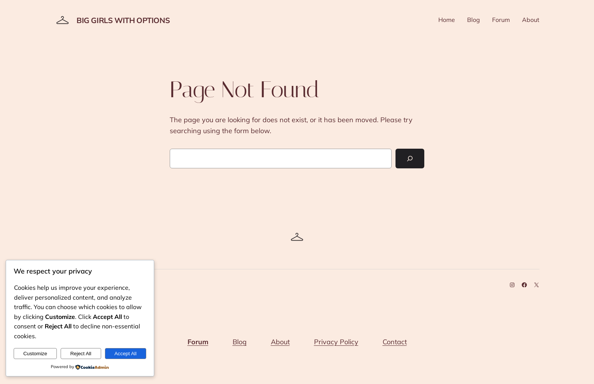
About (280, 341)
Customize (35, 353)
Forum (198, 341)
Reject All (80, 353)
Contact (395, 341)
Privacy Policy (336, 341)
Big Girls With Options (123, 20)
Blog (240, 341)
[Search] (409, 158)
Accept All (125, 353)
